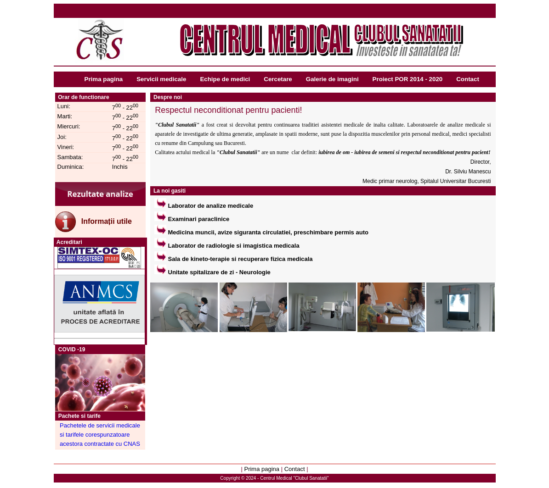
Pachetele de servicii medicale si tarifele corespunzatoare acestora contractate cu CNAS (100, 434)
